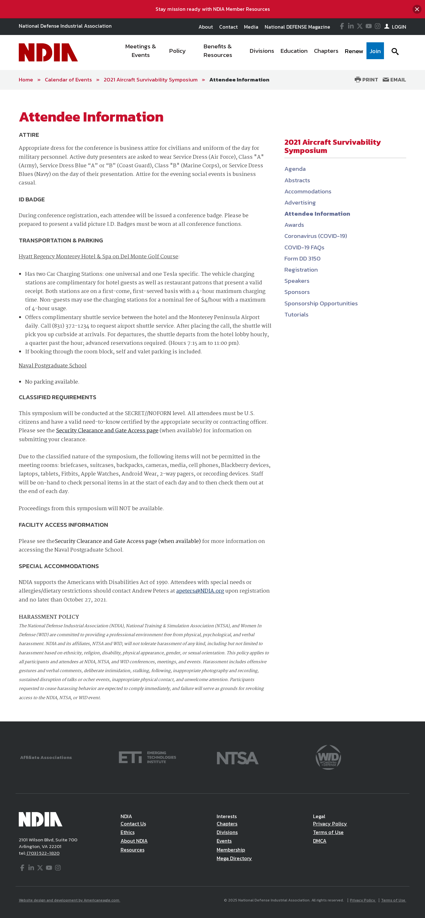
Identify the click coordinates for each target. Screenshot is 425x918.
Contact (228, 27)
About (206, 27)
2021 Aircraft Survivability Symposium (151, 79)
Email (394, 79)
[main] (212, 405)
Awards (294, 224)
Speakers (297, 280)
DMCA (319, 841)
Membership (231, 849)
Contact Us (133, 823)
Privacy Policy (330, 823)
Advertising (300, 202)
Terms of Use (328, 832)
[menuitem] (141, 52)
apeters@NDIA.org (200, 591)
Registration (301, 269)
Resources (132, 849)
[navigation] (250, 52)
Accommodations (307, 191)
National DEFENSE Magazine (297, 27)
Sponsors (297, 291)
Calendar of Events (68, 79)
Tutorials (296, 314)
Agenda (295, 168)
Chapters (227, 823)
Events (224, 841)
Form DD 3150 (302, 258)
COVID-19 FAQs (304, 247)
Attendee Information (239, 79)
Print (366, 79)
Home (26, 79)
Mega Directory (234, 858)
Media (251, 27)
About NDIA (134, 841)
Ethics (128, 832)
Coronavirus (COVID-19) (315, 235)
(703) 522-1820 (42, 853)
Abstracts (297, 180)
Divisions (227, 832)
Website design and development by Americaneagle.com (69, 900)
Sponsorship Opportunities (321, 303)
